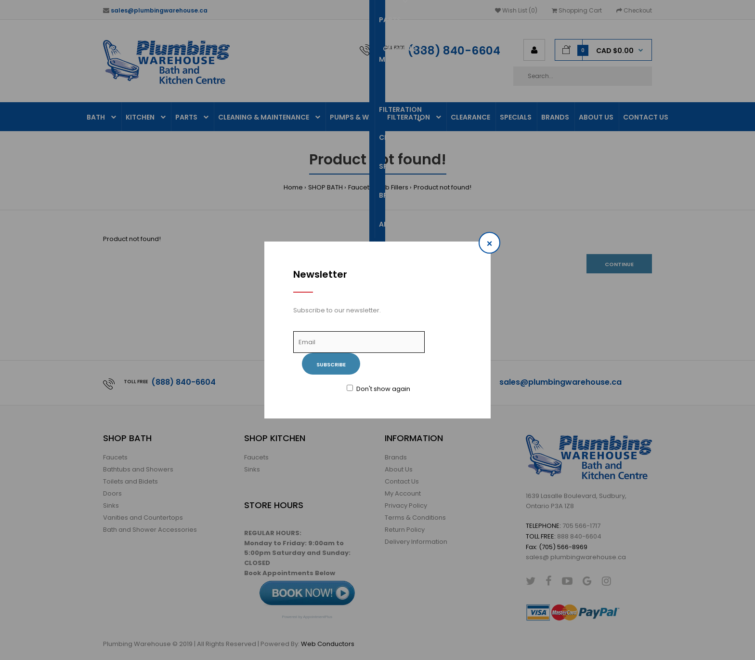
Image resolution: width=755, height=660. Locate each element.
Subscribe (331, 364)
